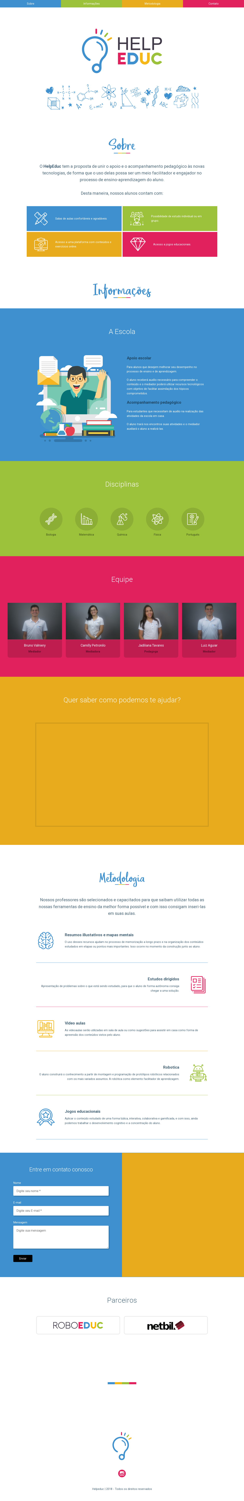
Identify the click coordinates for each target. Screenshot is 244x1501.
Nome (17, 1183)
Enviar (22, 1258)
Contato (214, 3)
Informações (91, 3)
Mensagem (20, 1222)
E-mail (17, 1202)
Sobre (30, 3)
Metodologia (152, 3)
